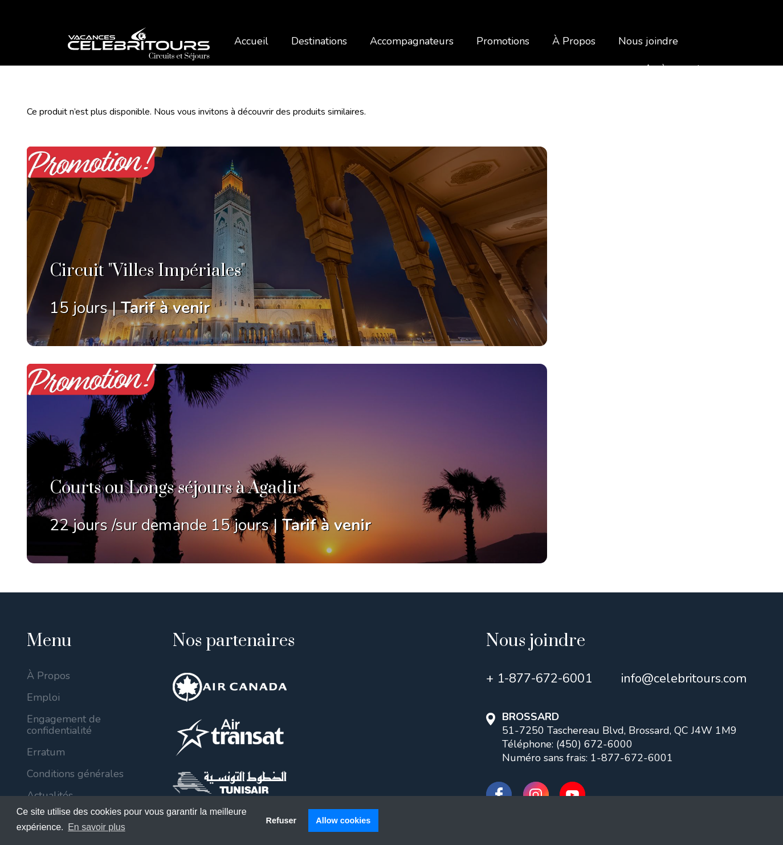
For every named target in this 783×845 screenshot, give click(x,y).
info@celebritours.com (684, 466)
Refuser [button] (281, 820)
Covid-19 (48, 605)
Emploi (43, 485)
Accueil (251, 41)
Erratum (46, 540)
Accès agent (672, 68)
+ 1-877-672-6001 (539, 466)
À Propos (574, 41)
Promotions (502, 41)
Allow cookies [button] (343, 820)
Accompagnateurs (412, 41)
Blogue (44, 626)
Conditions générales (75, 561)
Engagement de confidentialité (64, 512)
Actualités (50, 583)
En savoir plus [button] (96, 827)
